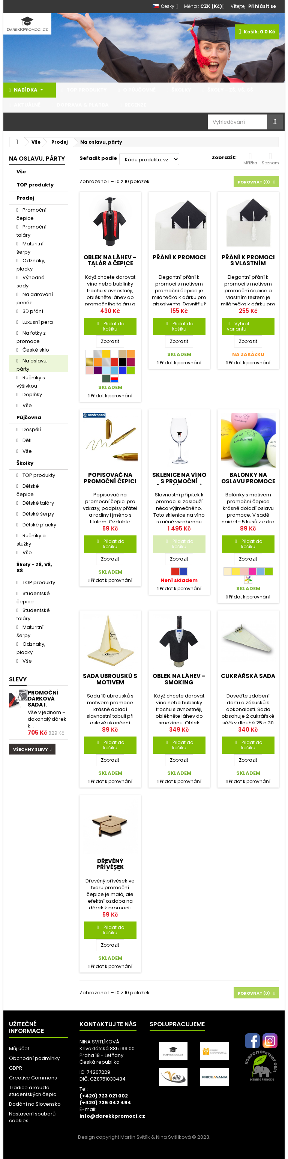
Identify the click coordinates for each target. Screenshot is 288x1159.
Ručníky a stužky (31, 539)
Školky (24, 463)
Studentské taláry (33, 614)
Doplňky (31, 394)
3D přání (32, 311)
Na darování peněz (34, 298)
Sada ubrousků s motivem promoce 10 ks (110, 682)
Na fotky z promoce (31, 336)
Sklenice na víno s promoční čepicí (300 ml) (179, 481)
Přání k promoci (179, 257)
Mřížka (250, 159)
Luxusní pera (37, 322)
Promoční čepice (31, 213)
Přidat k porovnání (111, 395)
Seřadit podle (98, 158)
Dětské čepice (27, 490)
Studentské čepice (33, 597)
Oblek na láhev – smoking (179, 679)
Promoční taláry (31, 230)
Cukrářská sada (248, 676)
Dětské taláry (37, 503)
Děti (26, 440)
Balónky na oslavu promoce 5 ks (248, 481)
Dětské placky (38, 524)
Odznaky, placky (30, 264)
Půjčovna (28, 417)
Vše (21, 171)
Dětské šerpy (37, 513)
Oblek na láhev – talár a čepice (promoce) (110, 263)
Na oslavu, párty (32, 364)
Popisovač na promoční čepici (110, 478)
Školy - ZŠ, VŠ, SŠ (34, 567)
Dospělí (31, 429)
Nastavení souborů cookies (32, 1117)
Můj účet (19, 1048)
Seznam (270, 159)
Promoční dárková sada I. (43, 698)
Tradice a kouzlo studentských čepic (32, 1091)
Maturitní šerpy (30, 247)
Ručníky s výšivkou (30, 381)
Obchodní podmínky (34, 1058)
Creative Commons (33, 1077)
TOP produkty (35, 184)
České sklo (35, 349)
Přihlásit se (262, 6)
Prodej (25, 197)
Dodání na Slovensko (35, 1104)
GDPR (15, 1068)
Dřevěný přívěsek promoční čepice (110, 867)
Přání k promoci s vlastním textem (248, 263)
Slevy (18, 679)
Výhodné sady (30, 281)
